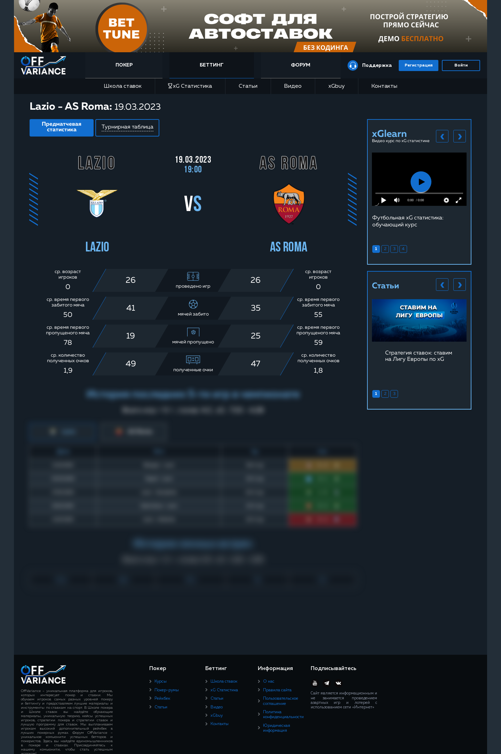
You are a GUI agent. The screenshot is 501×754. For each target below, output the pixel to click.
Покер (124, 65)
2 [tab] (385, 249)
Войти (461, 65)
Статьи (248, 86)
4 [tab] (403, 249)
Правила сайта (277, 690)
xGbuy (336, 86)
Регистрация (418, 65)
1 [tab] (376, 249)
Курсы (160, 681)
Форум (300, 65)
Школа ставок (123, 86)
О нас (269, 681)
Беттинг (212, 65)
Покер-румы (166, 690)
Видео (293, 86)
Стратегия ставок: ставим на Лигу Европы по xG (418, 356)
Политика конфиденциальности (283, 714)
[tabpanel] (419, 190)
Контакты (384, 86)
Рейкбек (162, 699)
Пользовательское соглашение (280, 701)
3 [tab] (394, 249)
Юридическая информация (276, 728)
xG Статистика (190, 86)
